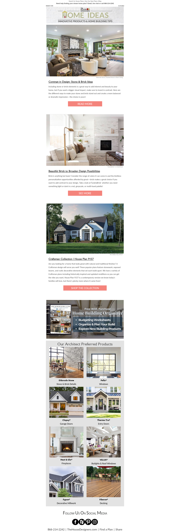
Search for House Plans (76, 1)
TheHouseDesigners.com (82, 529)
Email (90, 3)
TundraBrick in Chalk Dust (115, 167)
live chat (96, 3)
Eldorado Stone (100, 77)
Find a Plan (106, 529)
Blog (99, 1)
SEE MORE (85, 193)
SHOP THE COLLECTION (85, 288)
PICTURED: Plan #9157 (116, 254)
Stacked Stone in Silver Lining (114, 77)
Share (118, 529)
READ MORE (85, 104)
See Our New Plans (91, 1)
